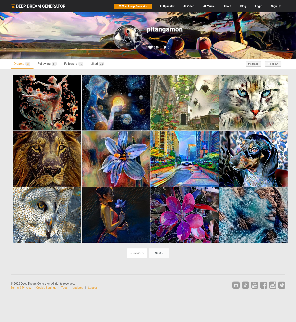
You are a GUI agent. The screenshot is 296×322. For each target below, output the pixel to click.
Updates (78, 287)
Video (188, 6)
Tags (64, 287)
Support (93, 287)
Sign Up (276, 6)
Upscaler (167, 6)
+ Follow (273, 63)
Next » (159, 253)
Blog (243, 6)
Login (258, 6)
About (227, 6)
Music (209, 6)
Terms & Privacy (21, 287)
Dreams (22, 64)
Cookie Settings (46, 287)
